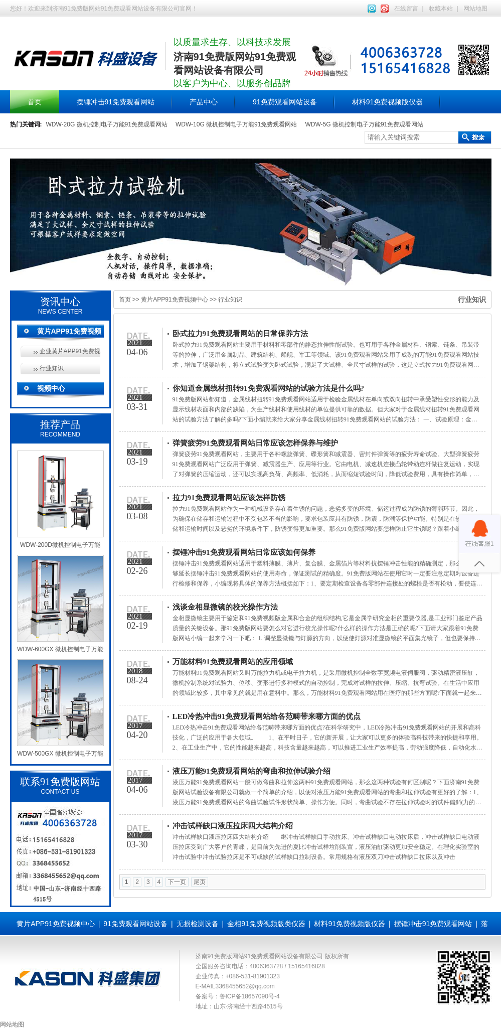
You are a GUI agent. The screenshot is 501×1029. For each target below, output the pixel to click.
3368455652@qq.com (245, 986)
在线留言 (406, 8)
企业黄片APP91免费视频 (70, 351)
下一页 (177, 882)
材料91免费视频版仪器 (387, 102)
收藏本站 (441, 8)
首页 (35, 102)
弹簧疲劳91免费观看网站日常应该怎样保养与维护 (255, 443)
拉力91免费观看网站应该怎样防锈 (229, 498)
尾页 (200, 882)
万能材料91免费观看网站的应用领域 (233, 662)
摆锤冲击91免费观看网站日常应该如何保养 (244, 552)
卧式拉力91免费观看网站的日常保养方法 (240, 334)
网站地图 (475, 8)
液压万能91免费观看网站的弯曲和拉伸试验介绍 (251, 771)
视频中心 (51, 388)
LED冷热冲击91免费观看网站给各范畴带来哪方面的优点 (267, 716)
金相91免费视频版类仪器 (266, 924)
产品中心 (204, 102)
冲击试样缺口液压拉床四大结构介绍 (233, 826)
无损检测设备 (198, 924)
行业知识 (52, 368)
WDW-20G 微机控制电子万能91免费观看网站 (107, 124)
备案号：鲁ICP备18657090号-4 (238, 996)
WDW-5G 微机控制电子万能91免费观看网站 (364, 124)
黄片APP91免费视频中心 (174, 299)
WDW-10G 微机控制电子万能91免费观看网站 (236, 124)
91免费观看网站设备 (285, 102)
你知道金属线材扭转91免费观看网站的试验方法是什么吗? (269, 388)
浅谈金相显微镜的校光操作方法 (225, 607)
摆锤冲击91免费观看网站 (116, 102)
